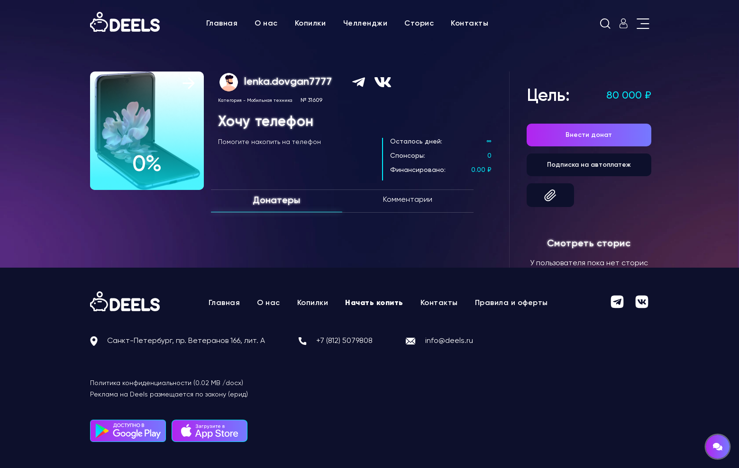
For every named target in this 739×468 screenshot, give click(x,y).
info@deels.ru (449, 341)
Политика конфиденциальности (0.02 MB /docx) (166, 383)
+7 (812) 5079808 (344, 341)
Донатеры (276, 201)
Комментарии (407, 200)
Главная (222, 23)
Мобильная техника (269, 100)
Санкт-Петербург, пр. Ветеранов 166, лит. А (186, 341)
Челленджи (365, 23)
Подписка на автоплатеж (589, 165)
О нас (266, 23)
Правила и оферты (511, 303)
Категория (230, 100)
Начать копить (374, 303)
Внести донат (589, 135)
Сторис (419, 23)
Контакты (469, 23)
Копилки (310, 23)
